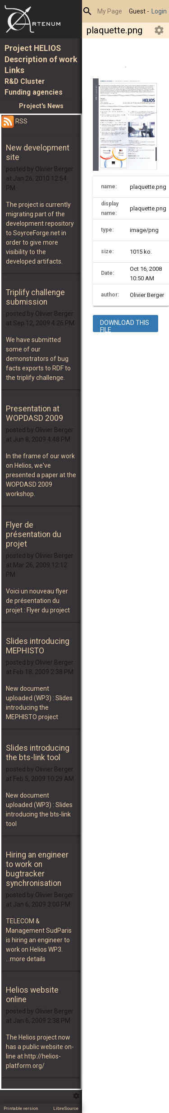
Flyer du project (48, 610)
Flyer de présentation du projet (33, 534)
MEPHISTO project (32, 717)
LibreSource (65, 1108)
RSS (14, 121)
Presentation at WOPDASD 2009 (34, 413)
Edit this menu (76, 1095)
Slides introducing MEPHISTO (37, 646)
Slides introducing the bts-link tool (37, 753)
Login (159, 11)
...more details (26, 958)
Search (87, 11)
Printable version (21, 1108)
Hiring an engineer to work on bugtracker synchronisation (37, 869)
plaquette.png (114, 30)
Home (41, 19)
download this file (124, 326)
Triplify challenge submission (35, 297)
